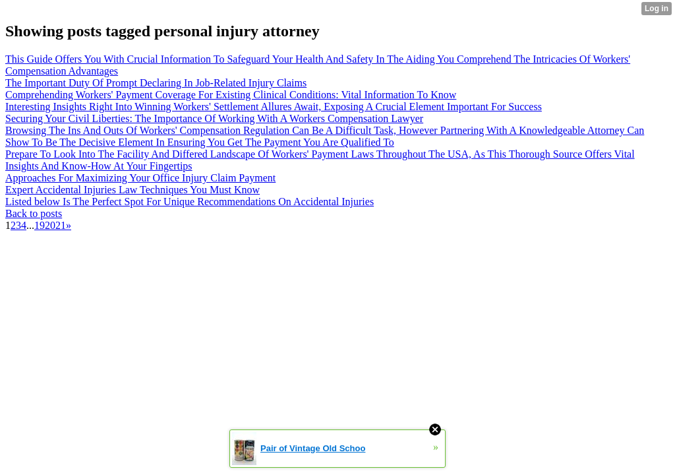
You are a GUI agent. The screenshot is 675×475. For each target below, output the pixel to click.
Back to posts (33, 213)
